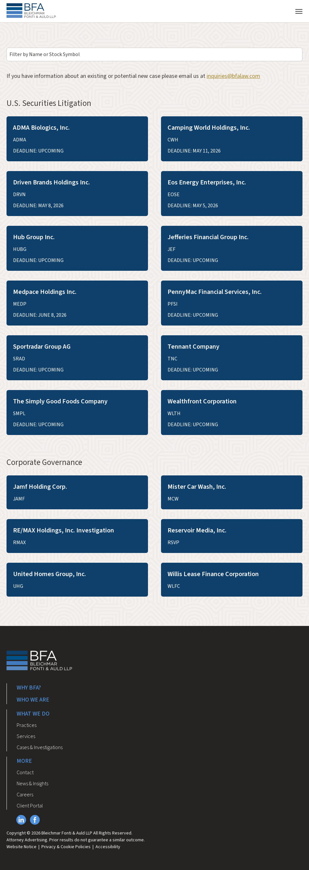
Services (26, 736)
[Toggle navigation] (298, 11)
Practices (27, 725)
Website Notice (22, 847)
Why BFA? (29, 688)
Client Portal (30, 805)
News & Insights (32, 783)
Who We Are (33, 700)
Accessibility (108, 847)
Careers (25, 794)
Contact (25, 772)
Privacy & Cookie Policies (66, 847)
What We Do (33, 714)
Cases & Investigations (40, 747)
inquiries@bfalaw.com (233, 76)
